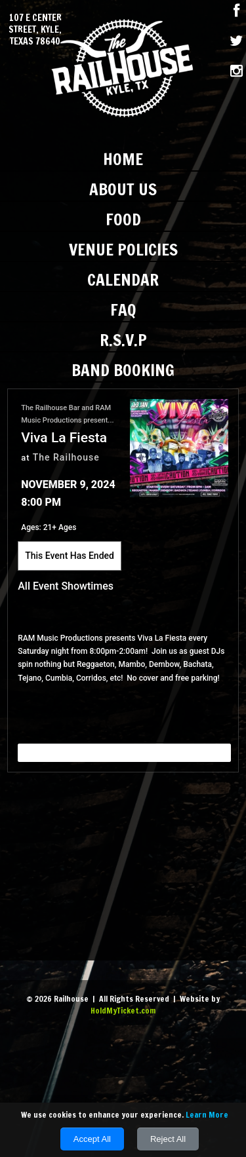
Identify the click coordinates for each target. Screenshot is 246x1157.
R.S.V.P (123, 339)
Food (123, 219)
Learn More (207, 1114)
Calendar (123, 279)
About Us (123, 189)
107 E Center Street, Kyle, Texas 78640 (35, 30)
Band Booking (123, 369)
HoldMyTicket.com (123, 1010)
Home (123, 158)
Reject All (168, 1139)
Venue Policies (123, 249)
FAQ (123, 309)
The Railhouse (66, 457)
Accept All (92, 1139)
